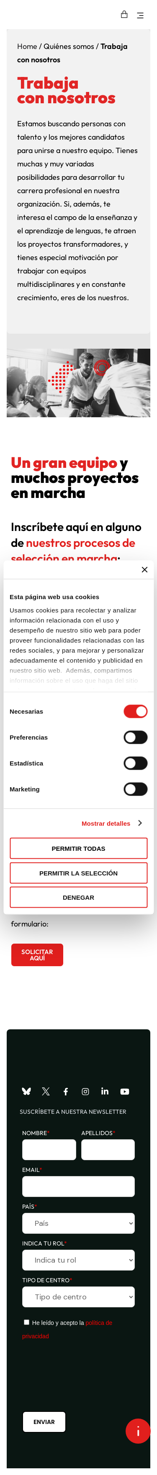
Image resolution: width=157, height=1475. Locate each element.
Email (32, 1169)
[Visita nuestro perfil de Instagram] (85, 1091)
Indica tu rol (44, 1243)
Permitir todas (78, 848)
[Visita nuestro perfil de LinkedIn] (105, 1091)
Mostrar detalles (106, 823)
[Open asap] (138, 1431)
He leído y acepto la (67, 1329)
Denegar (78, 897)
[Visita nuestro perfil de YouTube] (124, 1091)
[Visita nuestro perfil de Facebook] (65, 1091)
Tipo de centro (47, 1280)
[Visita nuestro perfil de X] (46, 1091)
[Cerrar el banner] (144, 570)
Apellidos (98, 1133)
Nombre (36, 1133)
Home (27, 46)
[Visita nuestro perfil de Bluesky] (26, 1091)
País (29, 1206)
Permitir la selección (78, 872)
